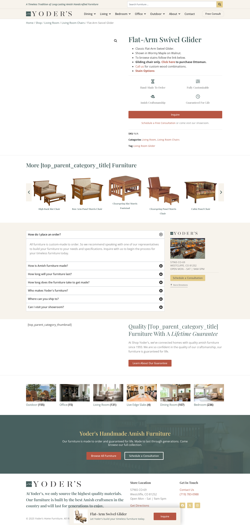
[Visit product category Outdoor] (41, 396)
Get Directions (139, 505)
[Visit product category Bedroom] (209, 396)
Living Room (51, 22)
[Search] (219, 4)
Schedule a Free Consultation (158, 123)
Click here (168, 62)
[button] (115, 41)
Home (29, 22)
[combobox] (171, 4)
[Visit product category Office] (75, 396)
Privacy (102, 518)
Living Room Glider (144, 146)
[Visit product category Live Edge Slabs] (142, 396)
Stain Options (145, 71)
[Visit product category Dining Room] (175, 396)
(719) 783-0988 (189, 494)
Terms (91, 518)
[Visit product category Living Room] (108, 396)
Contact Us (187, 490)
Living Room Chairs (73, 22)
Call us (139, 66)
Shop (39, 22)
